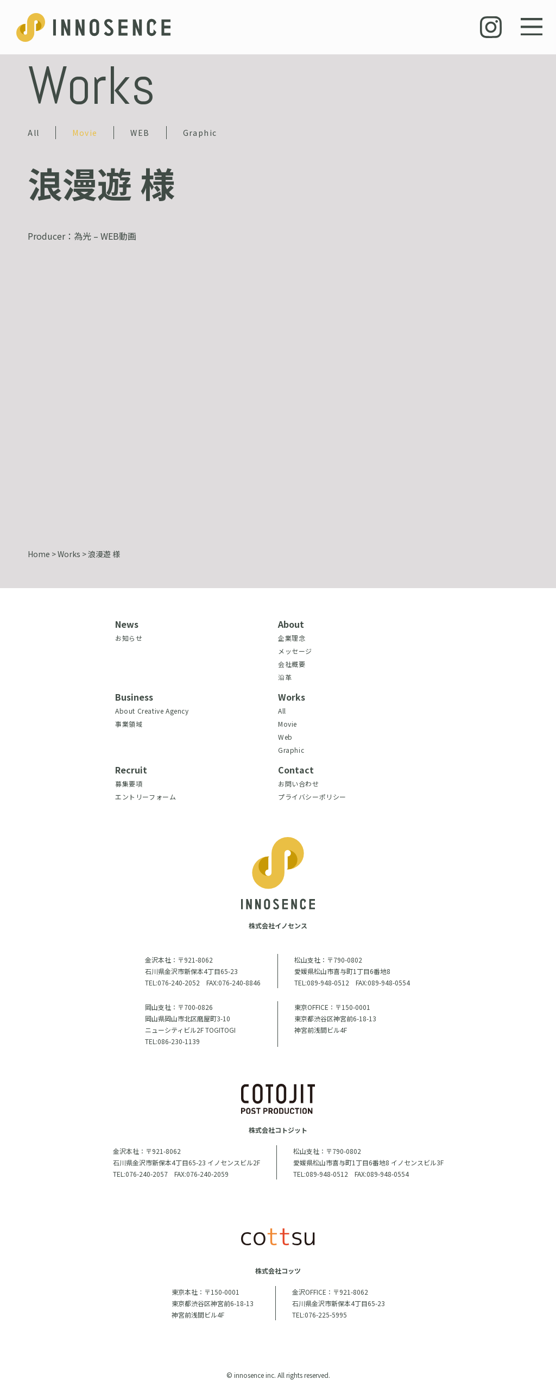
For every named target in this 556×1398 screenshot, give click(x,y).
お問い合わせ (298, 783)
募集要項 (128, 783)
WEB (139, 132)
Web (285, 736)
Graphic (200, 132)
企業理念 (291, 637)
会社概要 (291, 664)
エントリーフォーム (145, 796)
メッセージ (295, 651)
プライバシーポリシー (312, 796)
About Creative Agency (152, 710)
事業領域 (128, 723)
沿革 (285, 677)
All (33, 132)
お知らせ (128, 637)
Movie (84, 132)
